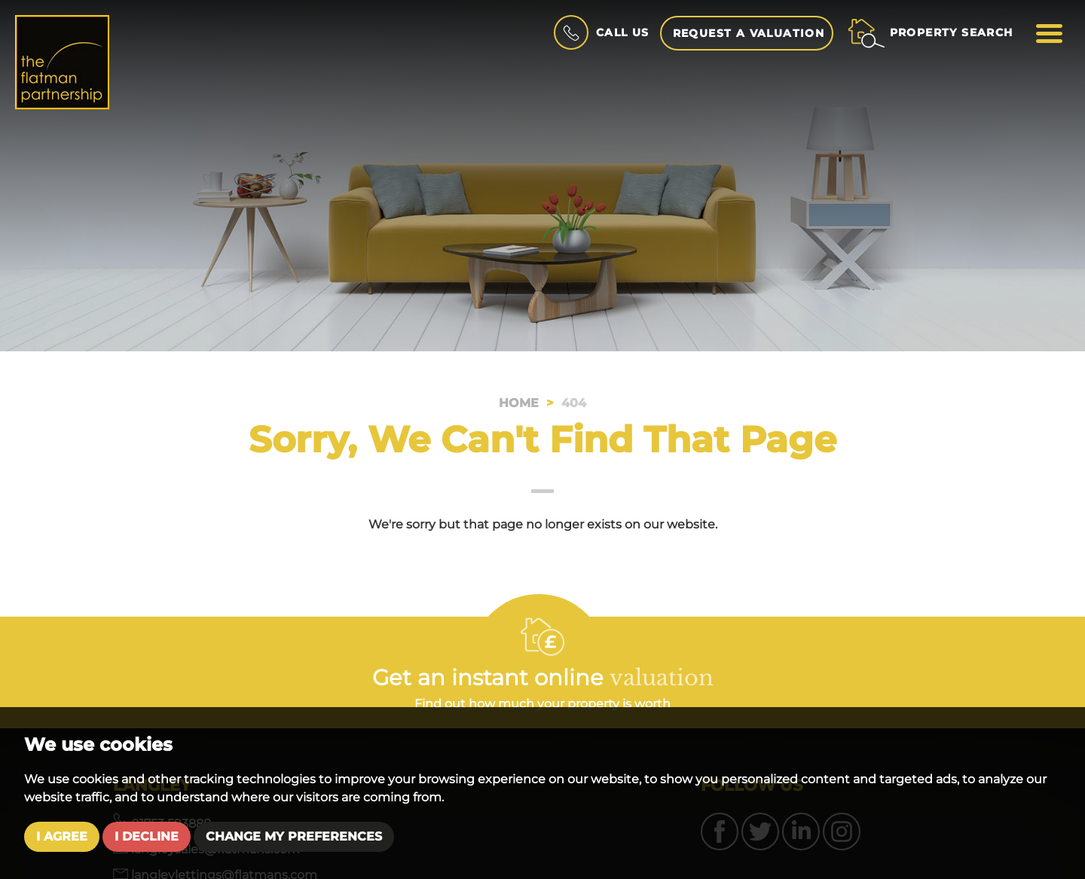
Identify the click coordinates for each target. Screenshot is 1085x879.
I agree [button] (61, 836)
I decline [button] (147, 836)
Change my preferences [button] (294, 836)
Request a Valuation (749, 33)
